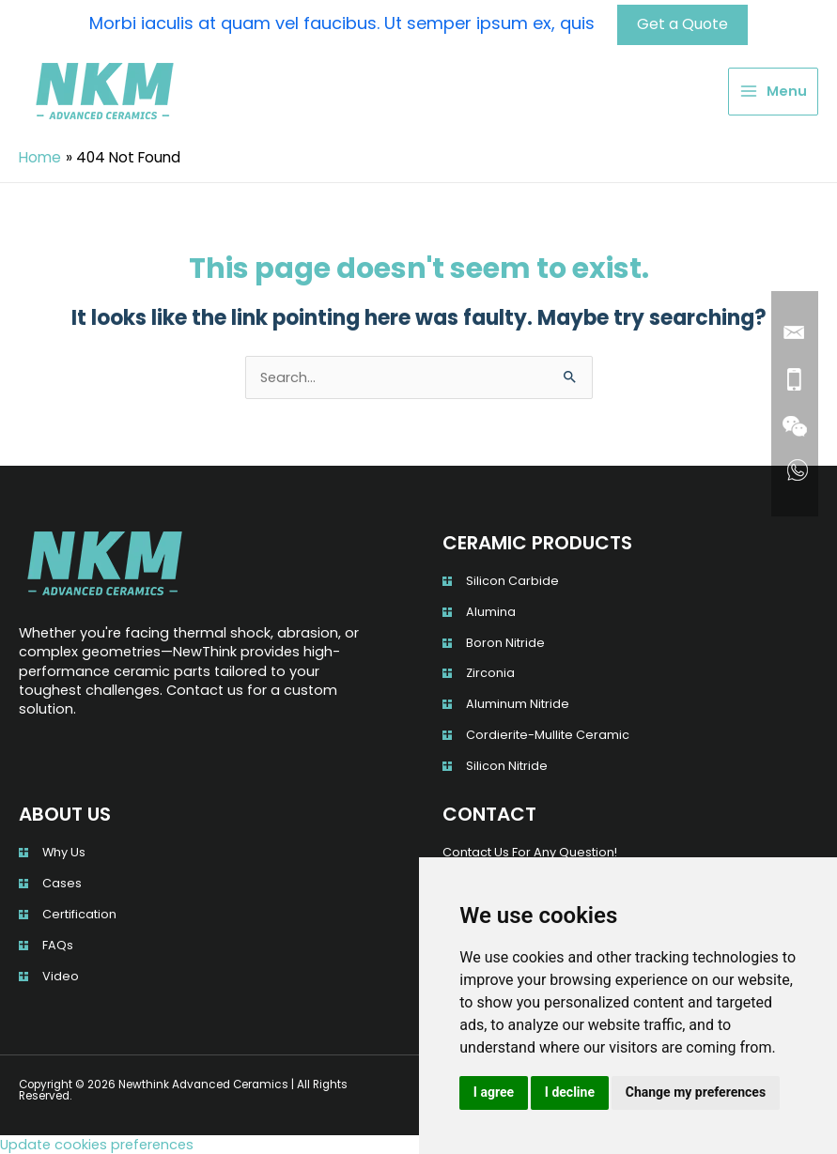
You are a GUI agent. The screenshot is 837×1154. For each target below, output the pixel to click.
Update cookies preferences (97, 1144)
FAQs (57, 944)
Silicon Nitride (507, 766)
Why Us (63, 852)
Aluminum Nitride (517, 704)
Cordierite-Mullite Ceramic (547, 735)
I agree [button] (493, 1092)
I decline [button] (570, 1092)
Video (60, 975)
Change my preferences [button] (696, 1092)
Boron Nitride (505, 642)
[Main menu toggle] (773, 91)
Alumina (491, 611)
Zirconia (490, 673)
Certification (79, 913)
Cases (62, 882)
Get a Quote (682, 24)
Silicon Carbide (512, 580)
